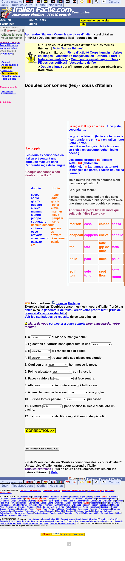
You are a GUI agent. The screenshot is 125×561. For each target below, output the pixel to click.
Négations (105, 507)
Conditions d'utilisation (86, 519)
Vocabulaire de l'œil (83, 62)
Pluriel (51, 509)
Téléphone (87, 513)
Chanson (4, 499)
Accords (36, 497)
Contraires (4, 501)
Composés (52, 499)
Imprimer (6, 67)
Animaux (74, 497)
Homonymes (114, 503)
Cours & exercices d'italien (73, 34)
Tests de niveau (41, 513)
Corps (13, 501)
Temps (30, 513)
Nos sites (55, 5)
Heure (105, 503)
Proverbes (18, 511)
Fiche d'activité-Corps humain (88, 52)
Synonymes (20, 513)
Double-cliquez (51, 66)
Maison (95, 505)
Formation (21, 503)
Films (13, 503)
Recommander (9, 73)
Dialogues (54, 501)
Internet (24, 505)
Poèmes (93, 509)
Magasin (86, 505)
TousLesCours (21, 5)
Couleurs (22, 501)
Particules (22, 509)
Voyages (12, 515)
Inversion (33, 505)
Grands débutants (74, 503)
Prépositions (30, 511)
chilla (28, 310)
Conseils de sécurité (108, 519)
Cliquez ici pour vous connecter (11, 36)
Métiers (54, 507)
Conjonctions (90, 499)
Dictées (64, 501)
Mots (56, 48)
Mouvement (11, 507)
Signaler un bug (10, 76)
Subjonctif (108, 511)
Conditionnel (64, 499)
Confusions (77, 499)
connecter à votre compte (67, 323)
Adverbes (55, 497)
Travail (79, 513)
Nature (69, 507)
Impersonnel (5, 505)
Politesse (60, 509)
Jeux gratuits (7, 92)
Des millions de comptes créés (10, 45)
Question (69, 511)
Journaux (49, 505)
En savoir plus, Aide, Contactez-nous (58, 519)
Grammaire (59, 503)
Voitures (3, 515)
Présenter (50, 511)
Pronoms (116, 509)
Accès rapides (9, 64)
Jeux (4, 5)
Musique (22, 507)
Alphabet (65, 497)
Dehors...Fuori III (108, 55)
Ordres (3, 509)
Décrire (72, 501)
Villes (118, 513)
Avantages (7, 53)
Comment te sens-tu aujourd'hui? (94, 59)
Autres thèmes (72, 48)
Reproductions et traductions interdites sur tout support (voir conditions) (32, 521)
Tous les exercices (38, 469)
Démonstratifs (83, 501)
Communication (17, 499)
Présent (41, 511)
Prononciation (6, 511)
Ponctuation (71, 509)
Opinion (114, 507)
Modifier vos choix (67, 523)
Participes (12, 509)
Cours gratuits (11, 482)
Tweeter (61, 303)
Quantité (60, 511)
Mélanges (31, 507)
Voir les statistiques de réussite (47, 316)
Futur (30, 503)
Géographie (95, 503)
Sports (88, 511)
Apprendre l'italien (38, 34)
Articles (96, 497)
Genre (43, 503)
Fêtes (36, 503)
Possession (83, 509)
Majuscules (105, 505)
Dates (45, 501)
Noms (85, 507)
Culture (114, 482)
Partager (74, 303)
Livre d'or (7, 70)
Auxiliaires (113, 497)
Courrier (31, 501)
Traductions (69, 513)
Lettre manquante (62, 505)
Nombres (77, 507)
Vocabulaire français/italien (74, 55)
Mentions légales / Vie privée (35, 523)
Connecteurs (103, 499)
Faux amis (4, 503)
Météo (61, 507)
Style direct (97, 511)
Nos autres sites (8, 94)
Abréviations (25, 497)
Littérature (76, 505)
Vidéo (96, 513)
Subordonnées (6, 513)
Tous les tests (56, 513)
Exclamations (109, 501)
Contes (113, 499)
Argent (82, 497)
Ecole (93, 501)
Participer (7, 24)
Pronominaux (105, 509)
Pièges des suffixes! (52, 62)
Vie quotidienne (108, 513)
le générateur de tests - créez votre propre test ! (74, 310)
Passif (31, 509)
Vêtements (22, 515)
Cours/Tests (37, 20)
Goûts (50, 503)
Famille (119, 501)
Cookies (53, 523)
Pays (45, 509)
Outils (40, 5)
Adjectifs (45, 497)
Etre (99, 501)
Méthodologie (43, 507)
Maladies (115, 505)
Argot (89, 497)
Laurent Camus (34, 519)
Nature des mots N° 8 (53, 59)
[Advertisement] (11, 122)
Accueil (5, 20)
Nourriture (94, 507)
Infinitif (16, 505)
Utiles (33, 24)
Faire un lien (8, 78)
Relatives (79, 511)
